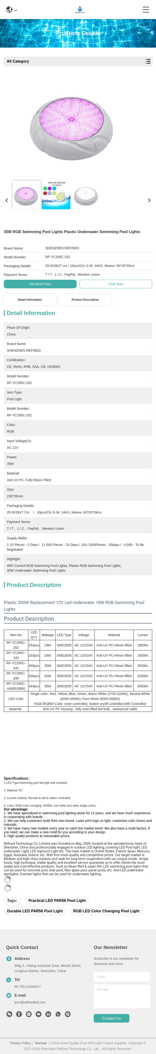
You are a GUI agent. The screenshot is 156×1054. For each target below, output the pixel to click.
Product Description (85, 299)
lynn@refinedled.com (30, 1002)
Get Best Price (40, 284)
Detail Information (30, 299)
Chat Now (115, 284)
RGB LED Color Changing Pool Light (106, 911)
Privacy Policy (20, 1043)
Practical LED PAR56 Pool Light (57, 901)
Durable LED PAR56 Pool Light (35, 911)
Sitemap (40, 1043)
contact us (111, 1018)
